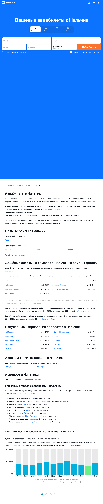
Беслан (32, 398)
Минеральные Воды (43, 401)
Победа (8, 367)
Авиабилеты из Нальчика (15, 255)
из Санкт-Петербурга (60, 289)
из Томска (56, 344)
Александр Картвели (33, 422)
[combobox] (26, 40)
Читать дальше (54, 209)
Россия (8, 240)
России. (26, 215)
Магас (26, 404)
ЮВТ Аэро (40, 367)
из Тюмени (56, 340)
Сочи (38, 249)
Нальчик (37, 380)
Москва (8, 249)
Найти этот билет (83, 311)
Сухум (27, 413)
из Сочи (8, 281)
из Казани (9, 285)
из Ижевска (56, 349)
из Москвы (56, 281)
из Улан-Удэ (10, 344)
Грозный (29, 410)
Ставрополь (33, 419)
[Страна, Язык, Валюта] (99, 2)
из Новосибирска (59, 285)
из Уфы (8, 349)
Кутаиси (28, 407)
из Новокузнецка (12, 289)
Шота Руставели (32, 416)
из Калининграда (12, 340)
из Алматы (9, 293)
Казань (70, 249)
